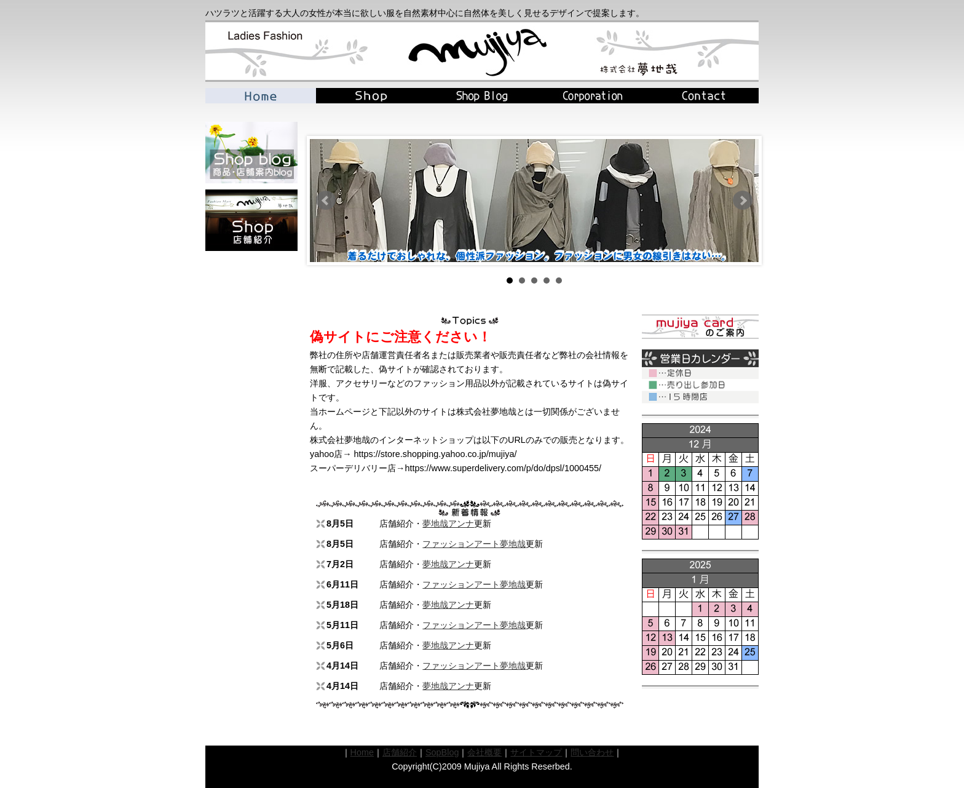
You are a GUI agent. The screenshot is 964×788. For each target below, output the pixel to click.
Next (743, 200)
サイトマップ (536, 752)
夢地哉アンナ (448, 523)
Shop (371, 95)
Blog (482, 95)
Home (260, 95)
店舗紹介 (399, 752)
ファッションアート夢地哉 (474, 544)
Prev (326, 200)
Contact (703, 95)
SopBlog (442, 752)
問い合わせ (592, 752)
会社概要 (484, 752)
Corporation (592, 95)
